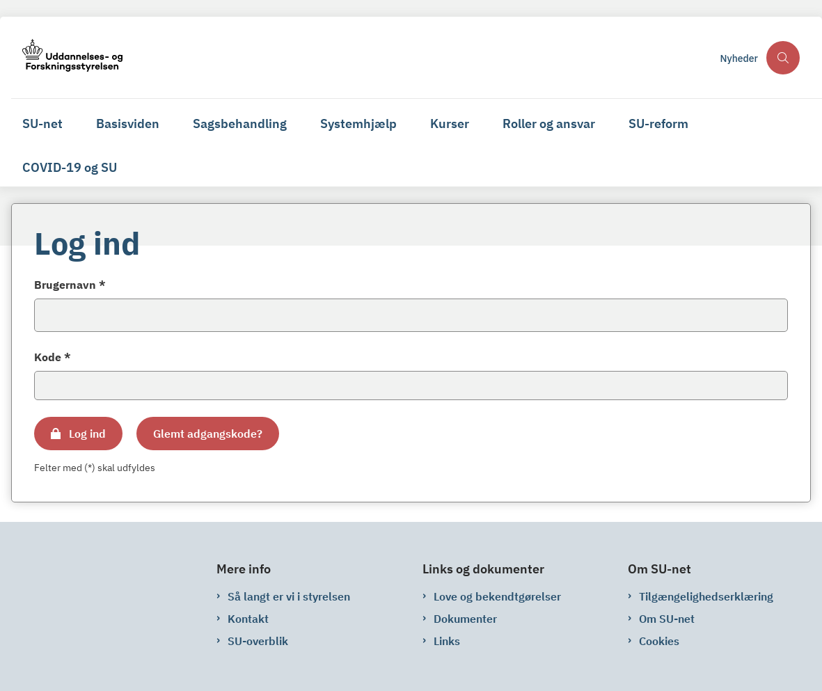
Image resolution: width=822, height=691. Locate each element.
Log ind (87, 433)
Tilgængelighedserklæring (706, 596)
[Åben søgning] (783, 57)
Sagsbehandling (240, 124)
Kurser (449, 124)
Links (447, 641)
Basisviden (127, 124)
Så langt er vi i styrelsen (289, 596)
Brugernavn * (70, 285)
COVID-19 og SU (69, 167)
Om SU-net (667, 619)
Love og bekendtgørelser (497, 596)
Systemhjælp (358, 124)
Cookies (659, 641)
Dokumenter (465, 619)
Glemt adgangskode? (207, 433)
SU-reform (658, 124)
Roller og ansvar (549, 124)
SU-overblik (258, 641)
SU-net (42, 124)
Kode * (52, 357)
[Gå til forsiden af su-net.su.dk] (66, 57)
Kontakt (248, 619)
